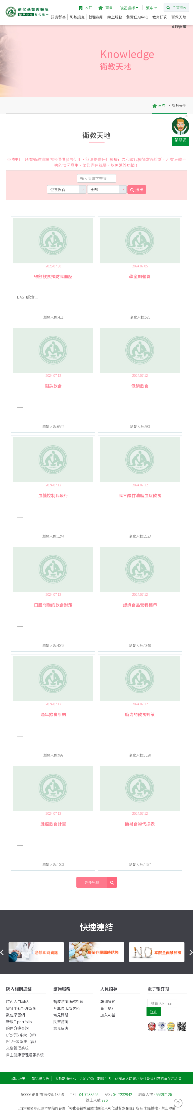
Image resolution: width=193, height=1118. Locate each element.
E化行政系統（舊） (22, 1041)
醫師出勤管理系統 (21, 1008)
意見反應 (60, 1028)
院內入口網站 (17, 1001)
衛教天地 (178, 17)
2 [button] (96, 968)
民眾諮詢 (60, 1021)
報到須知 (107, 1001)
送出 (136, 189)
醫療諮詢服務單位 (68, 1001)
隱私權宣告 (40, 1078)
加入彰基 (107, 1014)
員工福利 (107, 1008)
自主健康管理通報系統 (25, 1054)
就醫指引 (96, 17)
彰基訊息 (77, 17)
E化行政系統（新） (22, 1034)
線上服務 (114, 17)
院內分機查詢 (17, 1028)
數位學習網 (15, 1014)
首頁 (106, 7)
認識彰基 (58, 17)
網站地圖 (18, 1078)
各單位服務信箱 (66, 1008)
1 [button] (88, 968)
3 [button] (104, 968)
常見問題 (60, 1014)
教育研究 (159, 17)
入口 (85, 7)
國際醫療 (178, 26)
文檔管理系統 (17, 1048)
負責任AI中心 (137, 17)
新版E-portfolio (19, 1021)
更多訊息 (100, 882)
